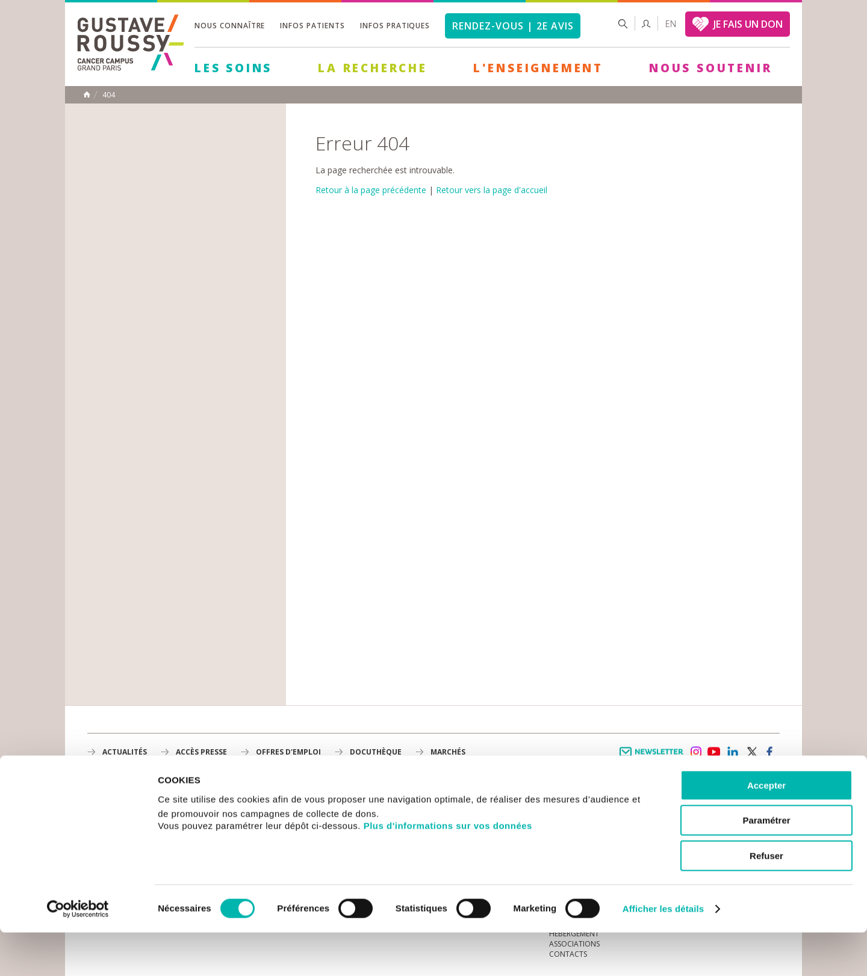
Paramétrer (766, 864)
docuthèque (376, 752)
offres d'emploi (288, 752)
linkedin (732, 752)
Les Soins (233, 68)
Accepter (766, 829)
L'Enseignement (538, 68)
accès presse (201, 752)
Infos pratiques (395, 25)
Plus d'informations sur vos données (448, 869)
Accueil (86, 94)
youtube (714, 752)
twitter (751, 752)
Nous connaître (229, 25)
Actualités (124, 752)
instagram (695, 752)
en (670, 23)
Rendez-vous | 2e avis (512, 25)
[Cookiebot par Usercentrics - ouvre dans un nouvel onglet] (78, 953)
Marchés (447, 752)
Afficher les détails (663, 952)
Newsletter (653, 758)
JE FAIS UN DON (748, 24)
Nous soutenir (710, 68)
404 (108, 95)
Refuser (766, 899)
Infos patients (312, 25)
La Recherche (372, 68)
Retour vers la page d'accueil (491, 190)
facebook (770, 752)
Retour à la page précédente (370, 190)
